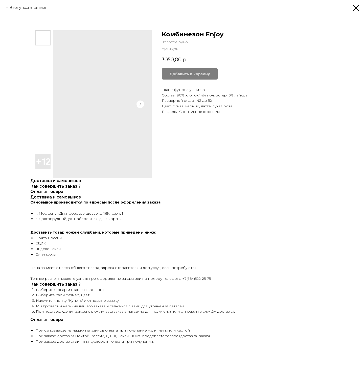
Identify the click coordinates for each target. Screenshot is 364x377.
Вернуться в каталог (28, 7)
